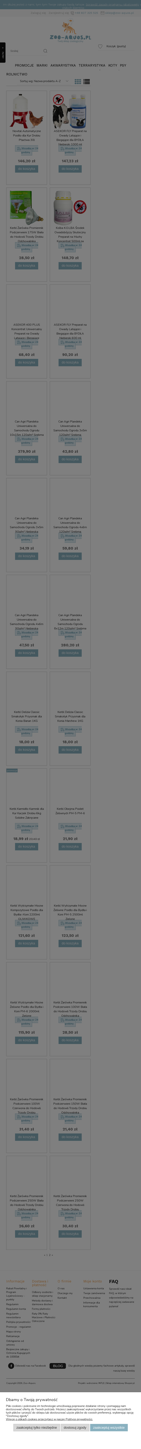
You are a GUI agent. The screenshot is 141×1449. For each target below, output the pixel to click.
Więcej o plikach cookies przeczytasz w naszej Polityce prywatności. (49, 1419)
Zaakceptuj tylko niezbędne (36, 1427)
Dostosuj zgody (75, 1427)
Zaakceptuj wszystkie (109, 1427)
